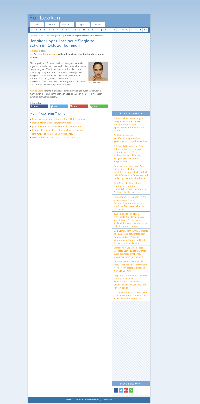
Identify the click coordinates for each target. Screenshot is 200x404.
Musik (52, 24)
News (37, 24)
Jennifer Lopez (50, 54)
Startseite (33, 36)
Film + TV (67, 24)
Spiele (98, 24)
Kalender (79, 400)
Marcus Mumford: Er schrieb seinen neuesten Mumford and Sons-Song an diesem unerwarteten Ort (131, 295)
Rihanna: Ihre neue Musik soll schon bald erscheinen (57, 130)
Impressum (107, 400)
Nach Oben (70, 400)
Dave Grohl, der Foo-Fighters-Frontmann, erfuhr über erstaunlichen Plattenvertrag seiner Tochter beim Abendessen (131, 188)
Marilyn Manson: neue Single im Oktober (51, 122)
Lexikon (45, 18)
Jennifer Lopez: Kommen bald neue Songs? (52, 133)
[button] (39, 106)
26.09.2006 (34, 51)
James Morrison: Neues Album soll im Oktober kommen (59, 119)
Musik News (49, 36)
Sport (83, 24)
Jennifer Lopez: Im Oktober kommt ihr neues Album (57, 126)
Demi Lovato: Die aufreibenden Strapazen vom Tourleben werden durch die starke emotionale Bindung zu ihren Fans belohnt (130, 252)
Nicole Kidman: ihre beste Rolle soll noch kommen (56, 137)
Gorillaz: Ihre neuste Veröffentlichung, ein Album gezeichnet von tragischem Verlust (130, 138)
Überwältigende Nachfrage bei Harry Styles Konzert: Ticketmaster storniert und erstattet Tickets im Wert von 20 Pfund (130, 266)
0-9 (145, 30)
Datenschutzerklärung (93, 400)
